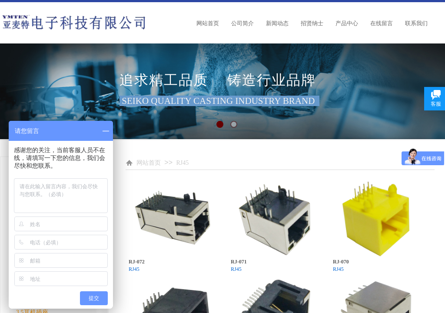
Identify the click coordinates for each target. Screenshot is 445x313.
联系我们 (416, 23)
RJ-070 (341, 262)
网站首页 (207, 23)
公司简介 (242, 23)
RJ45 (182, 163)
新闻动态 (277, 23)
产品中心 (346, 23)
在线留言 (381, 23)
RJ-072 (137, 262)
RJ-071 (239, 262)
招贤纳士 (312, 23)
